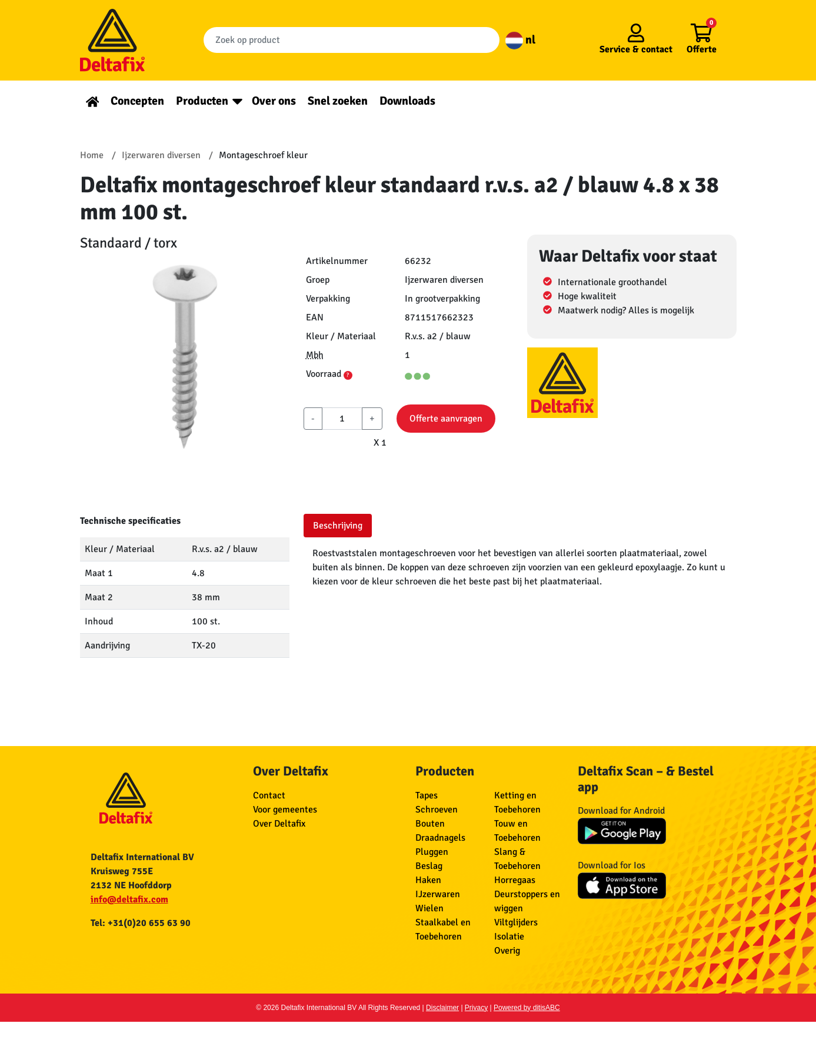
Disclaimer (442, 1008)
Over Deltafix (279, 824)
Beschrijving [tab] (337, 525)
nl (520, 39)
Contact (269, 795)
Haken (428, 880)
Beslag (428, 866)
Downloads (407, 100)
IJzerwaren (437, 894)
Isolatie (509, 936)
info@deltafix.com (129, 899)
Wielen (429, 908)
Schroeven (436, 809)
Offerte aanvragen (445, 418)
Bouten (430, 824)
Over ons (274, 100)
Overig (507, 951)
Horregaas (514, 880)
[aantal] (342, 418)
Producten (202, 100)
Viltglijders (516, 922)
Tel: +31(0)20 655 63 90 (141, 923)
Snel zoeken (338, 100)
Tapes (426, 795)
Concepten (137, 100)
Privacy (476, 1008)
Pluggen (431, 852)
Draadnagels (440, 838)
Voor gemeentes (285, 809)
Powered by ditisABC (527, 1008)
